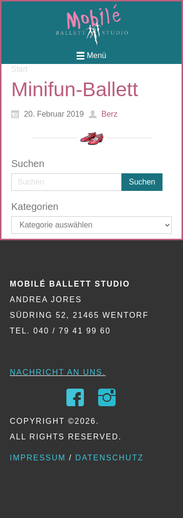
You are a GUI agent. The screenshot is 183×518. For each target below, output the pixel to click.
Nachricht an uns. (57, 372)
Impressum (38, 458)
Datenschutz (109, 458)
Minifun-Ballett (74, 89)
